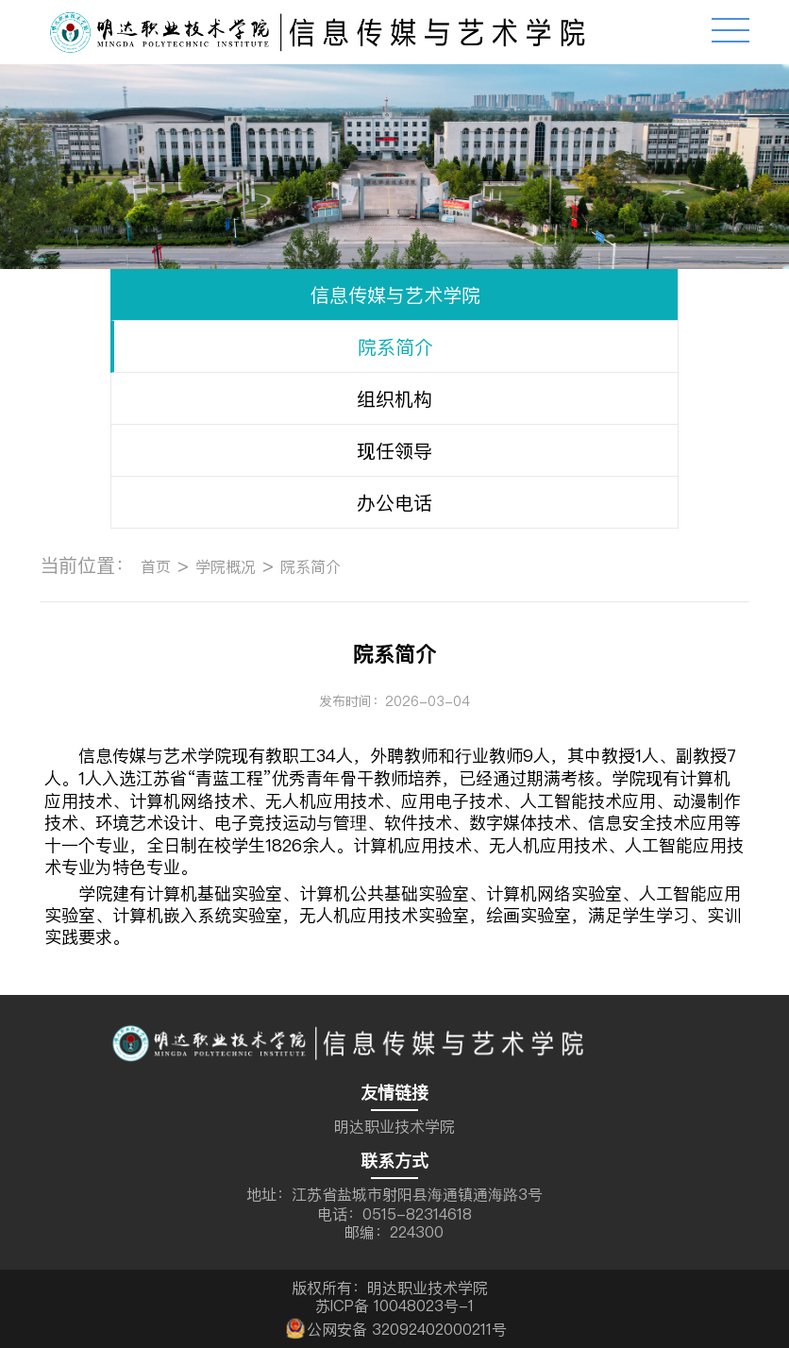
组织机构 (394, 399)
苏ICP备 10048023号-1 (394, 1305)
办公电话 (394, 503)
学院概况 (225, 566)
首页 (156, 566)
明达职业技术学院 (394, 1126)
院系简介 (395, 347)
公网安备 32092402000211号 (395, 1327)
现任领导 (394, 451)
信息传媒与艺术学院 (395, 295)
